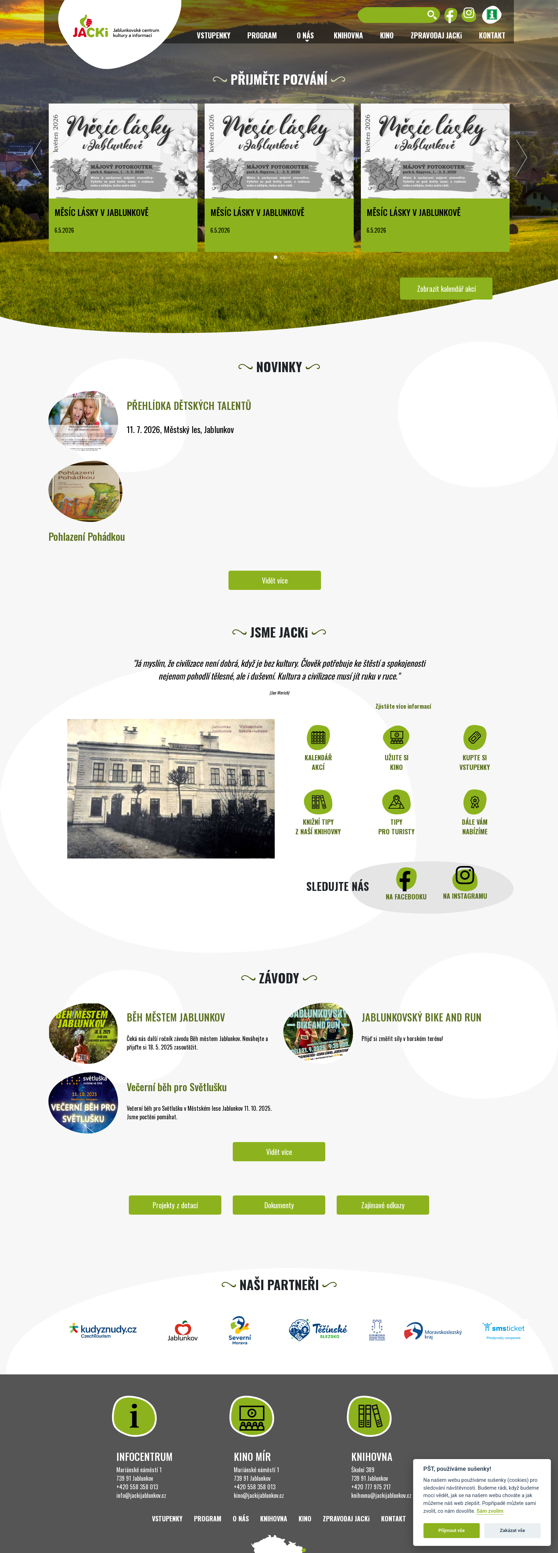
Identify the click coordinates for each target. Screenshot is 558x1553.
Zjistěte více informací (403, 706)
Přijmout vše (451, 1530)
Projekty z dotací (175, 1205)
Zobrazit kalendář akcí (446, 288)
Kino (387, 35)
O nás (241, 1518)
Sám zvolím (490, 1511)
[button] (275, 257)
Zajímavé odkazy (383, 1205)
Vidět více (275, 580)
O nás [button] (305, 35)
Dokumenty (279, 1205)
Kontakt (492, 35)
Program (262, 35)
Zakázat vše (512, 1530)
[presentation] (36, 159)
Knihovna (348, 35)
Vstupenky (213, 35)
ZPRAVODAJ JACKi (436, 35)
